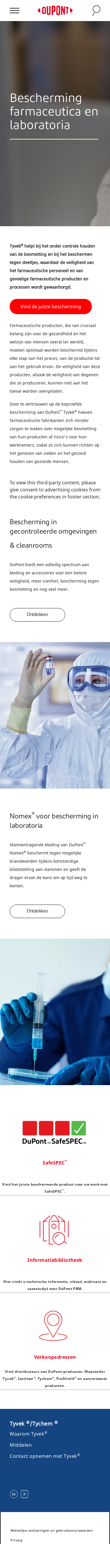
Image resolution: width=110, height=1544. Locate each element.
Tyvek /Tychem (34, 1423)
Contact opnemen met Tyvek (45, 1456)
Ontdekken (37, 614)
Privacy (17, 1540)
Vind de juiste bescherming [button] (51, 306)
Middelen (21, 1445)
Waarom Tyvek (29, 1434)
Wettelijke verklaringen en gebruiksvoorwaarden (52, 1530)
